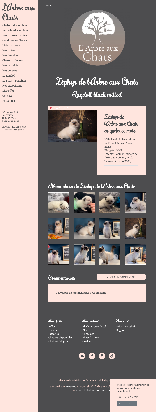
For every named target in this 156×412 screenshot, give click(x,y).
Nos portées (9, 70)
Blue (85, 330)
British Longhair (126, 326)
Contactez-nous (10, 121)
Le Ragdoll (8, 75)
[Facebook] (92, 355)
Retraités (53, 333)
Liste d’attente (11, 45)
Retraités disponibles (15, 30)
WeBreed (71, 386)
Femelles (53, 330)
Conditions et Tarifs (14, 40)
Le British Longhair (14, 80)
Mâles (51, 326)
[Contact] (82, 355)
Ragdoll (120, 330)
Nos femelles (10, 55)
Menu (49, 5)
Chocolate (88, 333)
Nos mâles (8, 50)
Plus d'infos (127, 403)
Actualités (8, 100)
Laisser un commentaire (121, 277)
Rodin (118, 153)
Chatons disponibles (14, 25)
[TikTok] (112, 355)
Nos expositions (12, 85)
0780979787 (10, 118)
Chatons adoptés (12, 60)
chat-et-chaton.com (88, 390)
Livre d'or (8, 90)
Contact (7, 95)
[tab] (20, 25)
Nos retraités (10, 65)
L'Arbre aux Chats (18, 12)
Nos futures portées (14, 35)
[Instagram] (102, 355)
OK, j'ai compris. (129, 397)
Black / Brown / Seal (94, 326)
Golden (86, 341)
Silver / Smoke (90, 337)
